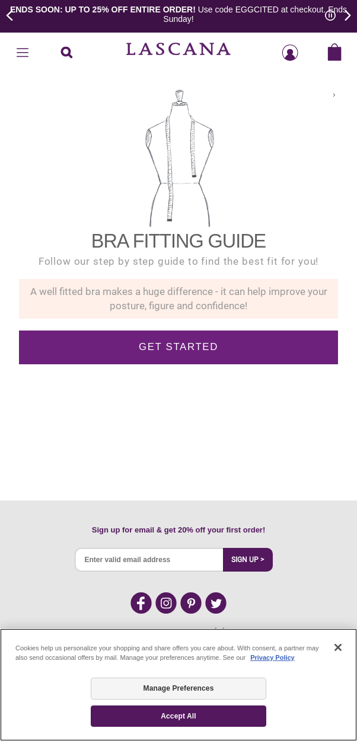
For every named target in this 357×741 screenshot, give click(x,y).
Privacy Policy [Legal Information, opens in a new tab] (272, 657)
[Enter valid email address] (149, 559)
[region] (178, 684)
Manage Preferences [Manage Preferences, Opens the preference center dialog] (179, 688)
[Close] (338, 647)
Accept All (178, 716)
